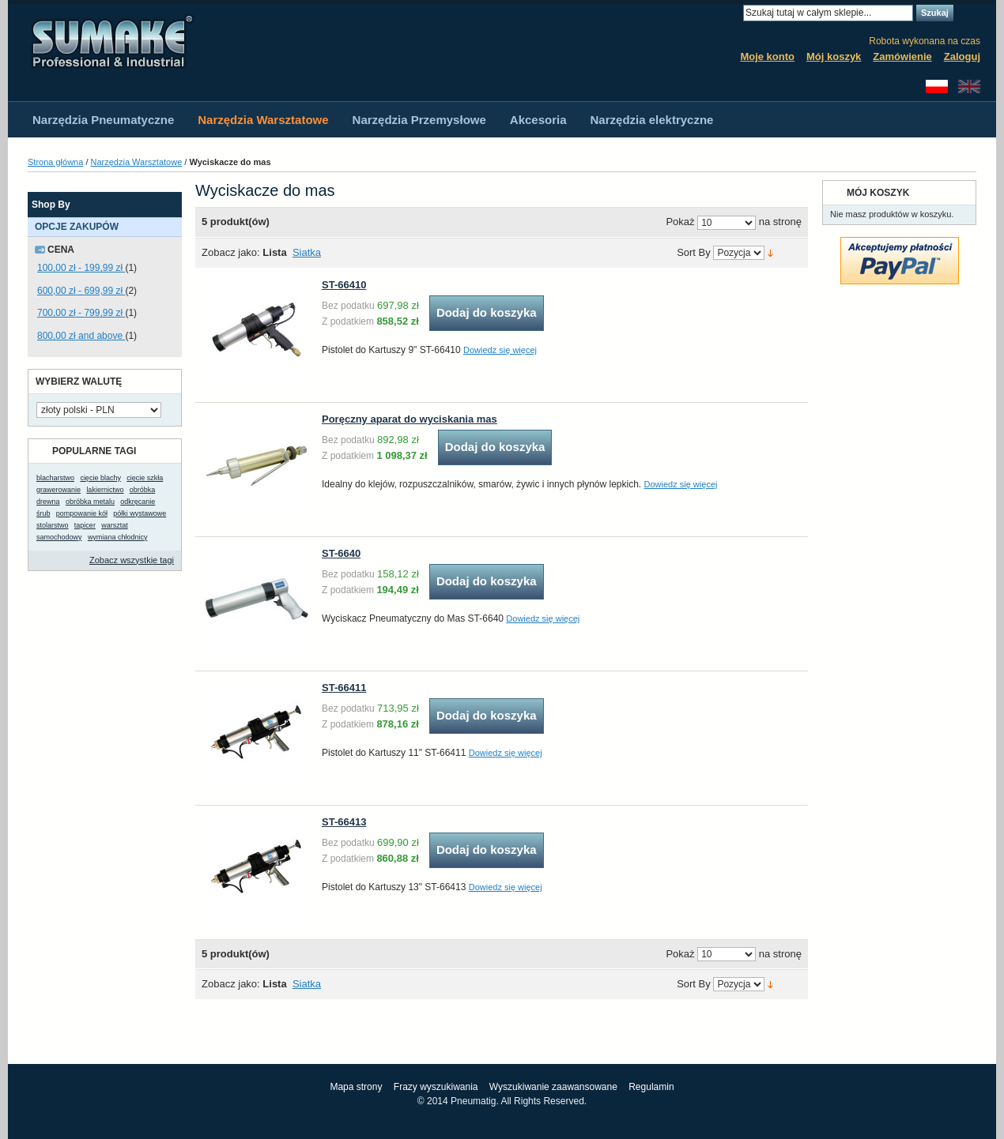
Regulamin (651, 1086)
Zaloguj (962, 56)
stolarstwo (52, 525)
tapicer (85, 525)
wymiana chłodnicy (118, 537)
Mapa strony (356, 1086)
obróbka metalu (90, 502)
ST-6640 (341, 553)
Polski (937, 86)
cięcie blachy (100, 478)
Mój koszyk (833, 56)
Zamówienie (902, 56)
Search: (733, 13)
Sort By (694, 253)
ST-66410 (344, 285)
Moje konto (767, 56)
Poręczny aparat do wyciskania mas (409, 419)
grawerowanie (58, 490)
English (969, 86)
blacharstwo (55, 478)
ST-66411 (344, 688)
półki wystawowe (139, 513)
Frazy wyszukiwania (436, 1086)
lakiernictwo (104, 490)
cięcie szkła (144, 478)
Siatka (307, 252)
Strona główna (55, 162)
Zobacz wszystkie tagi (131, 560)
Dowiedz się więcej (500, 350)
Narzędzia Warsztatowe (137, 162)
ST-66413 (344, 822)
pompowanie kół (82, 513)
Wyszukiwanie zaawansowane (553, 1086)
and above (81, 335)
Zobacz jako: (231, 252)
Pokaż (680, 222)
